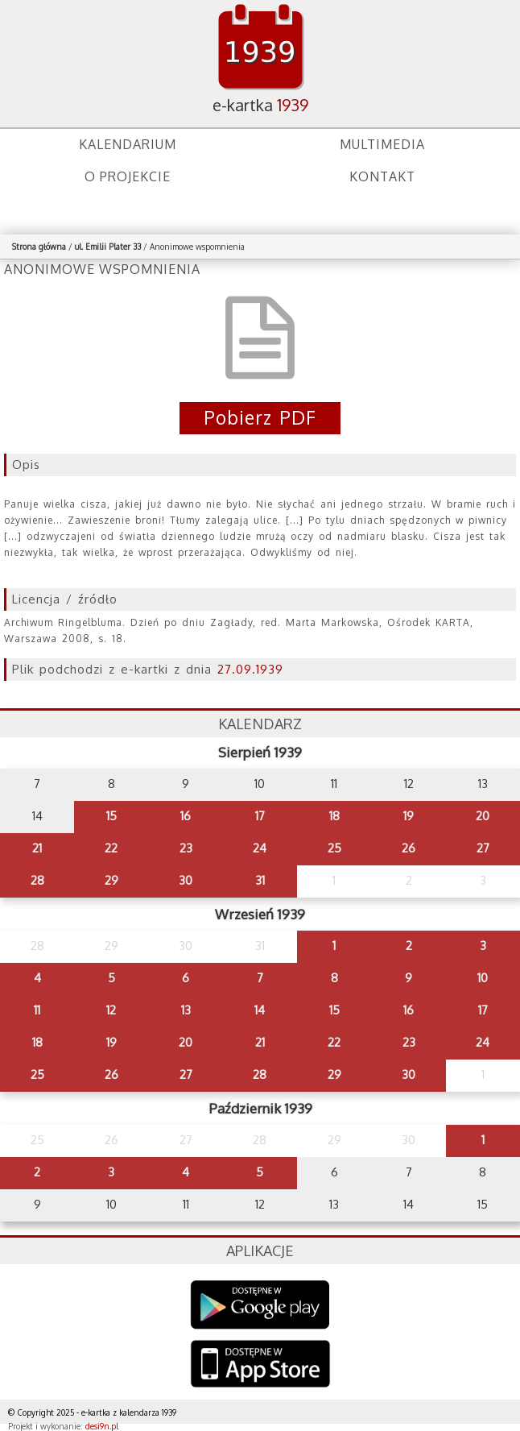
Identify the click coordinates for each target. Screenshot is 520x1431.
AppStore (260, 1365)
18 (334, 815)
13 (186, 1010)
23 (186, 848)
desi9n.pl (101, 1426)
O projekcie (128, 176)
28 (37, 880)
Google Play (260, 1305)
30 (185, 880)
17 (260, 815)
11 (37, 1010)
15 (111, 815)
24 (259, 848)
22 (111, 848)
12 (111, 1010)
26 (408, 848)
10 (482, 977)
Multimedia (382, 144)
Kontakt (382, 176)
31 (260, 880)
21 (37, 848)
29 (111, 880)
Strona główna (39, 246)
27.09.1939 (250, 669)
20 (482, 815)
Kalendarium (127, 144)
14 (259, 1010)
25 (334, 848)
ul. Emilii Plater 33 (109, 246)
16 (185, 815)
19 (408, 815)
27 (483, 848)
